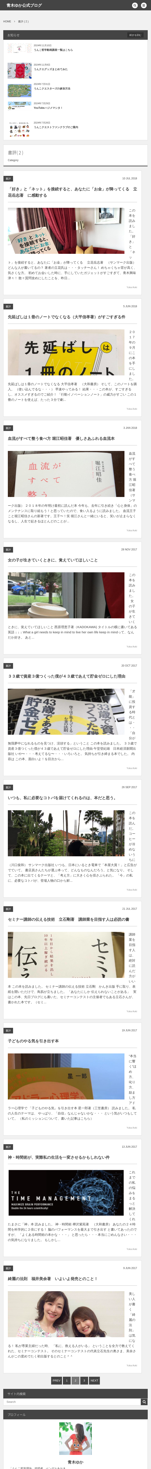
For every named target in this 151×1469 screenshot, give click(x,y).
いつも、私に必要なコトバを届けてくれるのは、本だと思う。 (62, 684)
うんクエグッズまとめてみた (51, 69)
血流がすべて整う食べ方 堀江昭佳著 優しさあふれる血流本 (61, 394)
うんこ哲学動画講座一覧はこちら (53, 49)
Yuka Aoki (132, 263)
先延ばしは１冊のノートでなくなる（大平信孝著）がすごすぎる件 (66, 293)
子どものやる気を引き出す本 (33, 878)
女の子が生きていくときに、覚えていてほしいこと (53, 491)
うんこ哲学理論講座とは (118, 1356)
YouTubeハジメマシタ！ (48, 107)
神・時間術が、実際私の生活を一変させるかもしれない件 (59, 975)
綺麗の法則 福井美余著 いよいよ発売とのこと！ (53, 1072)
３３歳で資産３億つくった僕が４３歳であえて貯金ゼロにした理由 (66, 588)
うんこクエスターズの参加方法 (52, 88)
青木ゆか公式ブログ (24, 5)
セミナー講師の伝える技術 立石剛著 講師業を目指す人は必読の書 (68, 781)
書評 (8, 180)
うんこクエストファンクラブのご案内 (56, 127)
